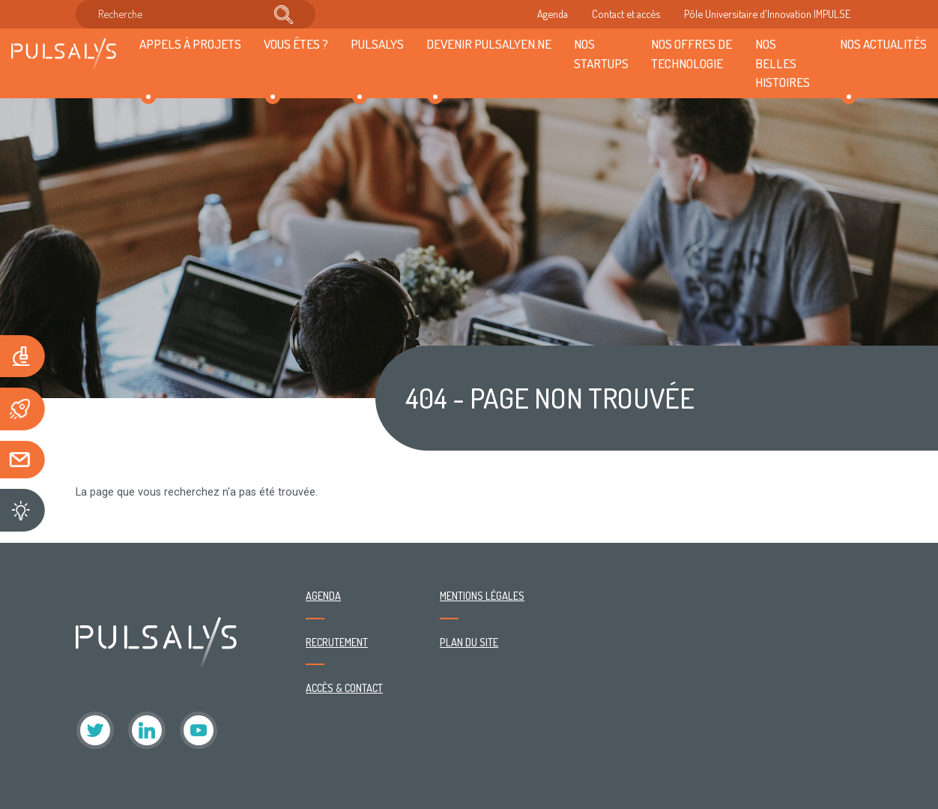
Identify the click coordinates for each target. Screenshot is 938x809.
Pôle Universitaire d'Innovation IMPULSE (767, 13)
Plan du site (469, 642)
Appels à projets (190, 43)
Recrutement (337, 642)
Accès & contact (344, 687)
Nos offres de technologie (691, 53)
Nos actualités (883, 43)
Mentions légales (482, 595)
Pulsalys (377, 43)
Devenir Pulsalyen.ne (488, 43)
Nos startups (601, 53)
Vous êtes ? (296, 43)
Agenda (552, 13)
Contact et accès (626, 13)
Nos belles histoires (782, 63)
